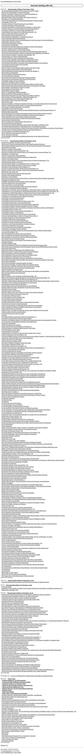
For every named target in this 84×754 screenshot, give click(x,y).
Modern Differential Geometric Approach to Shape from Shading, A (20, 71)
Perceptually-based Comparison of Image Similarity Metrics (18, 645)
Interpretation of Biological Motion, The (13, 344)
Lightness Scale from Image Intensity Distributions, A (16, 356)
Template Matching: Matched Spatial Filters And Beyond (17, 538)
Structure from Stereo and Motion (11, 525)
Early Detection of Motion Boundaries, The (13, 35)
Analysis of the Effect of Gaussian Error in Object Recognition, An (20, 14)
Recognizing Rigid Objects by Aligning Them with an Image (18, 470)
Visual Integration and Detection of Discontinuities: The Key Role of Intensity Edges (24, 568)
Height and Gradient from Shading (11, 325)
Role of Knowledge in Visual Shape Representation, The (17, 99)
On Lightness (5, 401)
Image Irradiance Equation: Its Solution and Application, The (18, 55)
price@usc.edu (7, 751)
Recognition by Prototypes (9, 463)
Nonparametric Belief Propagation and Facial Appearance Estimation (21, 638)
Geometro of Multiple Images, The (11, 710)
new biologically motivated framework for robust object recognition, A (21, 637)
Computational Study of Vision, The (11, 209)
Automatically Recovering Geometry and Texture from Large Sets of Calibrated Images (25, 582)
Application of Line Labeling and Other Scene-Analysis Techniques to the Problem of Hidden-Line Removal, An (32, 588)
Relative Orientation (7, 483)
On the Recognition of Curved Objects (12, 405)
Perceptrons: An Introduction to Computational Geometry (18, 729)
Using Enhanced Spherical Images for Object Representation (18, 553)
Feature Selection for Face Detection (12, 309)
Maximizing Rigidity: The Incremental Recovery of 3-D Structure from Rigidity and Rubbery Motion (29, 370)
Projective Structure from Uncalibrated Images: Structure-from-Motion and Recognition (26, 452)
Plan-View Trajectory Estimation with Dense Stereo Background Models (21, 442)
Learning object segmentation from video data (14, 629)
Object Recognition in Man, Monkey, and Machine (15, 728)
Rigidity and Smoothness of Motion (11, 491)
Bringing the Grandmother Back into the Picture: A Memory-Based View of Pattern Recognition (28, 178)
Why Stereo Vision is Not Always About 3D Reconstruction (18, 576)
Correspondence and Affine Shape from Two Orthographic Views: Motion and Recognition (27, 230)
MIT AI (2, 585)
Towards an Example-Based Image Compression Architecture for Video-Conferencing (25, 548)
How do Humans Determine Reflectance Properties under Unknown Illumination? (24, 624)
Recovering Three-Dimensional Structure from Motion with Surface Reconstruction (25, 475)
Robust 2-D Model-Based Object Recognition (14, 92)
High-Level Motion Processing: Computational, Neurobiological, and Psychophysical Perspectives (28, 715)
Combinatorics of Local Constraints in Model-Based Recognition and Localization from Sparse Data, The (30, 191)
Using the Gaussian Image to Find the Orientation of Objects (18, 556)
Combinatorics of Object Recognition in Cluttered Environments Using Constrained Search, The (28, 193)
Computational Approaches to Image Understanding (16, 203)
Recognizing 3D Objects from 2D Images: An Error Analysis (18, 467)
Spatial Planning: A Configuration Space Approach (15, 517)
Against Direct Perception (9, 147)
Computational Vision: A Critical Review (13, 212)
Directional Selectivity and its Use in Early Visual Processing (18, 268)
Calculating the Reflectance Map (11, 180)
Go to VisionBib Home (7, 1)
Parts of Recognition (7, 424)
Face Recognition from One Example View (13, 297)
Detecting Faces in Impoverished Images (13, 603)
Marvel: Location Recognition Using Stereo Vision (15, 367)
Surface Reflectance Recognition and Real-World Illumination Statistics (21, 118)
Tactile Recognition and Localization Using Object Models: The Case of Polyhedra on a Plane (27, 537)
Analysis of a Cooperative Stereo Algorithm (13, 155)
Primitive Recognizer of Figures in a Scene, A (14, 445)
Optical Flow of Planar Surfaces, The (12, 416)
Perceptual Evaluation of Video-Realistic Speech (15, 643)
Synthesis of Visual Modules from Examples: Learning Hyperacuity (20, 533)
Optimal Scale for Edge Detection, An (12, 418)
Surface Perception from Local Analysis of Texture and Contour (19, 117)
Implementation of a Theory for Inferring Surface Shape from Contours (21, 333)
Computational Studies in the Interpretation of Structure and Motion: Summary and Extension (28, 208)
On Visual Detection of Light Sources (12, 413)
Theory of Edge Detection (9, 540)
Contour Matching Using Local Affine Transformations (16, 227)
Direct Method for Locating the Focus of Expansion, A (16, 256)
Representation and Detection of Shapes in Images (16, 87)
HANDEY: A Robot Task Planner (10, 713)
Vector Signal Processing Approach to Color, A (14, 133)
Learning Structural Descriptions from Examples (15, 64)
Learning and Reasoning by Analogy (11, 351)
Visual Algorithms (6, 566)
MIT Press (3, 679)
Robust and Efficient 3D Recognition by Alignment (15, 94)
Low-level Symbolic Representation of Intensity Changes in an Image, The (22, 364)
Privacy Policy (17, 1)
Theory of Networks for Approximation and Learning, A (17, 121)
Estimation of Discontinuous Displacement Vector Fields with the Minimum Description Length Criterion (30, 281)
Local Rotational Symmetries (9, 66)
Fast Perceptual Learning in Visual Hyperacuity (14, 304)
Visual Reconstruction (8, 741)
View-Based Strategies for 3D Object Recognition (15, 563)
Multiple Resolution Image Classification (13, 635)
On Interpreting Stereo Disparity (10, 76)
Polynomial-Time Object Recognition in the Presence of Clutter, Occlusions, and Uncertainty (27, 444)
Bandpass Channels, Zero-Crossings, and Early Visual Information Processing (23, 170)
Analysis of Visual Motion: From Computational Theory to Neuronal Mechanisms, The (25, 160)
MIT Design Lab (5, 676)
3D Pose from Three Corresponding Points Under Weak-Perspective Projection (23, 144)
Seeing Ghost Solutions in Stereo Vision (12, 496)
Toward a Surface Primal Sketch (10, 546)
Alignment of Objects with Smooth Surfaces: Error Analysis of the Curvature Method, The (26, 152)
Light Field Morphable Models (10, 632)
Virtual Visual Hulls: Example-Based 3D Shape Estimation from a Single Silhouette (24, 671)
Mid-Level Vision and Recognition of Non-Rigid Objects (17, 69)
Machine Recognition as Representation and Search (16, 366)
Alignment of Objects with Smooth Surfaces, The (15, 151)
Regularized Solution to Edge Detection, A (13, 480)
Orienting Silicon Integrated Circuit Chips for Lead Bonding (18, 419)
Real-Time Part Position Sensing (10, 457)
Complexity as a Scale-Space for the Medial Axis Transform (18, 196)
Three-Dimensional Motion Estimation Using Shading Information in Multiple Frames (25, 125)
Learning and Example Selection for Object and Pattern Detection (20, 61)
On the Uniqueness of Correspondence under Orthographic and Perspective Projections (26, 410)
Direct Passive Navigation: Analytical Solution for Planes (17, 263)
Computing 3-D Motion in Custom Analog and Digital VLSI (17, 30)
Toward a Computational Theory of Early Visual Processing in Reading (21, 545)
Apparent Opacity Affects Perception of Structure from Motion (19, 165)
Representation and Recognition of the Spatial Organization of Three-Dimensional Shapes (26, 486)
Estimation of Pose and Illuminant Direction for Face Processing (19, 282)
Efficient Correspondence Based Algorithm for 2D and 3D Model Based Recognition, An (26, 278)
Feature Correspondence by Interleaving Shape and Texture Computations (22, 305)
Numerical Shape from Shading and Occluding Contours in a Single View (21, 393)
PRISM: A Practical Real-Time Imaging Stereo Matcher (16, 449)
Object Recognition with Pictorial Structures (14, 74)
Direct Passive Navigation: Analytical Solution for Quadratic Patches (20, 265)
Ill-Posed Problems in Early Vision (11, 330)
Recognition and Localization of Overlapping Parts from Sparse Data (20, 458)
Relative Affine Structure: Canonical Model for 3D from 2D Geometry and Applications (25, 481)
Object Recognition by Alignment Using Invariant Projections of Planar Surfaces (23, 395)
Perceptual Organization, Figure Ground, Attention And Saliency (19, 434)
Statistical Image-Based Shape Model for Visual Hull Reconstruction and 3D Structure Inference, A (29, 110)
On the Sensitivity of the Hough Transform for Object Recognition (20, 408)
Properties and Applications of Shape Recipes (14, 647)
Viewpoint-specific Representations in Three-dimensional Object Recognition (23, 564)
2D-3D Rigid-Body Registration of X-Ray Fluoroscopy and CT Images (20, 11)
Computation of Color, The (9, 22)
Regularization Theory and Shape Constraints (14, 478)
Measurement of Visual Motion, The (12, 372)
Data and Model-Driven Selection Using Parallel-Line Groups (18, 235)
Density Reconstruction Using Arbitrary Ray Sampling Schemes (19, 240)
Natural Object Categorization (10, 73)
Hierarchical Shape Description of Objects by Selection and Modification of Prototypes (25, 53)
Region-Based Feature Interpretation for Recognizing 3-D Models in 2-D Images (23, 86)
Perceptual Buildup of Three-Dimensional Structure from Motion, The (21, 432)
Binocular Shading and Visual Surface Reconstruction (16, 173)
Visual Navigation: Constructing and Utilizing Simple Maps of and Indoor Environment (25, 136)
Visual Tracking (6, 571)
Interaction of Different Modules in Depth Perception (16, 343)
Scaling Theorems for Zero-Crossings (12, 494)
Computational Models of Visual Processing (14, 701)
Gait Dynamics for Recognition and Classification (15, 619)
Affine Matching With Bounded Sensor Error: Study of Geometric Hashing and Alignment (26, 146)
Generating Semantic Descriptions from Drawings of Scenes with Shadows (22, 47)
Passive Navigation (7, 426)
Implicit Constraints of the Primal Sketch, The (14, 335)
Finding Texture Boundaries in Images (12, 43)
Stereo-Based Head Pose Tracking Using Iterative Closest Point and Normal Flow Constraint (27, 113)
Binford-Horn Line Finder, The (10, 172)
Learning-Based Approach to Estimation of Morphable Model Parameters (22, 353)
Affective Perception (7, 698)
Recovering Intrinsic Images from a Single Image (15, 653)
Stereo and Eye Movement (9, 520)
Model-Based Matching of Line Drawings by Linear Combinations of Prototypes (23, 374)
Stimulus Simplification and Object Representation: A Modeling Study (21, 666)
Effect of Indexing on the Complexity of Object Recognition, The (19, 276)
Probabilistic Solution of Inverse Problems (13, 81)
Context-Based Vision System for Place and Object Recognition (19, 598)
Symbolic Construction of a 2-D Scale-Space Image (15, 532)
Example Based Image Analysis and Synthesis (14, 284)
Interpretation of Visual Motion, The (12, 719)
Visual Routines (6, 569)
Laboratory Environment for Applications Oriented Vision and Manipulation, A (23, 348)
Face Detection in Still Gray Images (11, 295)
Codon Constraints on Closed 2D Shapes (13, 185)
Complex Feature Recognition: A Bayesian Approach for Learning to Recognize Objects (25, 194)
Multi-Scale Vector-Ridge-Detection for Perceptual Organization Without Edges (23, 385)
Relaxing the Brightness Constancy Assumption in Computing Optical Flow (22, 484)
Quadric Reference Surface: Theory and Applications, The (17, 454)
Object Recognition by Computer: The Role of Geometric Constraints (21, 726)
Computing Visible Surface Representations (14, 219)
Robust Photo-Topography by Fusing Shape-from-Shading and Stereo (21, 95)
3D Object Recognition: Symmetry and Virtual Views (16, 142)
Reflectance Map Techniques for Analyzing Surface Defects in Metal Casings (22, 84)
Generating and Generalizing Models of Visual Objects (17, 318)
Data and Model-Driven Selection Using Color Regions (16, 234)
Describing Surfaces (7, 242)
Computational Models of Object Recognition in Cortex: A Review (20, 206)
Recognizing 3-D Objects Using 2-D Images (13, 82)
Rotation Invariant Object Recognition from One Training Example (20, 658)
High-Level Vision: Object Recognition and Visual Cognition (18, 716)
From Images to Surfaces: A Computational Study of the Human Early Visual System (25, 706)
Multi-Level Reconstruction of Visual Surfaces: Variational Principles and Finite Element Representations (30, 383)
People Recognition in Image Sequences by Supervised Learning (19, 429)
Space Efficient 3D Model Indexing (11, 514)
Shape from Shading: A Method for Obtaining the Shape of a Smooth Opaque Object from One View (29, 104)
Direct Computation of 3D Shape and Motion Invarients (17, 253)
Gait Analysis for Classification (10, 45)
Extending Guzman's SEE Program (11, 291)
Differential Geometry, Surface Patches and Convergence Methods (20, 252)
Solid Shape (5, 734)
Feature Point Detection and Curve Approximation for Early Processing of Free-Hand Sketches (27, 40)
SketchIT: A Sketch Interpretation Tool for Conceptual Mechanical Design (22, 105)
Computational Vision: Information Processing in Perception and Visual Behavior (24, 703)
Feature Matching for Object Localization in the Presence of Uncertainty (21, 307)
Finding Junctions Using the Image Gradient (14, 312)
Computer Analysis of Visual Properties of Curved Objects (17, 24)
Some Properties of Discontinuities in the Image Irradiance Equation (20, 512)
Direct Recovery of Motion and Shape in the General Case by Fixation (21, 266)
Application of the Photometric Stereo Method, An (16, 167)
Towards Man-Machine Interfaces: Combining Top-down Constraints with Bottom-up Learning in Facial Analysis (32, 128)
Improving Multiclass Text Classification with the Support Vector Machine (22, 625)
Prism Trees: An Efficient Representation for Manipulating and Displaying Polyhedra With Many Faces (30, 447)
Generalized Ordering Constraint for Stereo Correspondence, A (19, 317)
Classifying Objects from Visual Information (14, 183)
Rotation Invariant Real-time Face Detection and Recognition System (20, 660)
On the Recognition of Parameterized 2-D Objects (15, 406)
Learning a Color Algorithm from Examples (13, 349)
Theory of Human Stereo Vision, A (11, 541)
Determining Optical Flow (9, 248)
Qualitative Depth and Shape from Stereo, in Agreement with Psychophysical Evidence (25, 455)
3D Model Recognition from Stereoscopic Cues (14, 697)
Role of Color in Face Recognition (11, 656)
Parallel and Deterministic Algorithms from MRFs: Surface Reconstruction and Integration (26, 423)
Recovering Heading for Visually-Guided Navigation (16, 473)
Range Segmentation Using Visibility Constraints (15, 648)
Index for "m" (4, 745)
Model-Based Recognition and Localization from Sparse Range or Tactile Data (23, 377)
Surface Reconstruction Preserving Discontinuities (15, 530)
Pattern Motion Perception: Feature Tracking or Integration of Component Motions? (25, 427)
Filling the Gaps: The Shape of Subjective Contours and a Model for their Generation (25, 310)
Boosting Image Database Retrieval (11, 175)
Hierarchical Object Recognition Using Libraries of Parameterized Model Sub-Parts (24, 51)
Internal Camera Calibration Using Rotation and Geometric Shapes (20, 60)
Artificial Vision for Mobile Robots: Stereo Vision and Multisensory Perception (23, 700)
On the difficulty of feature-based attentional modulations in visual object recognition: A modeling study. (31, 640)
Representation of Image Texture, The (12, 89)
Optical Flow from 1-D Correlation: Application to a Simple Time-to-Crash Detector (24, 414)
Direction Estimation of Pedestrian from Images (15, 604)
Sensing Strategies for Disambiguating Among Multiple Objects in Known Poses (23, 499)
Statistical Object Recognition (10, 112)
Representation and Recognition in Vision (13, 731)
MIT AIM (3, 593)
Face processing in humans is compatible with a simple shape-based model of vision (25, 614)
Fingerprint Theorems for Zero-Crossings (13, 313)
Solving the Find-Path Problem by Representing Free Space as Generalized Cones (24, 511)
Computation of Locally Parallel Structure (13, 198)
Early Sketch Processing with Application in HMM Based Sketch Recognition (22, 607)
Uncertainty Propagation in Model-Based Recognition (16, 551)
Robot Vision (5, 732)
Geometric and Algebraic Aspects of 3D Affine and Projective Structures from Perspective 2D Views (29, 320)
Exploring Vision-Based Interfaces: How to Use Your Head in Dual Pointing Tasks (24, 612)
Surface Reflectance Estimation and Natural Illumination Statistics (20, 668)
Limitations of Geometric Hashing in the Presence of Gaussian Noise (20, 357)
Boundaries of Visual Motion (9, 177)
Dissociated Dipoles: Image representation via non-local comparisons (21, 606)
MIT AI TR (3, 580)
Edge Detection (6, 274)
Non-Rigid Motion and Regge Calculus (12, 388)
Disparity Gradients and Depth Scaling (12, 269)
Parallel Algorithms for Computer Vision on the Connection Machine (20, 421)
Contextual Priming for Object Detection (13, 601)
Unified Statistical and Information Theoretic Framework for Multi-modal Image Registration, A (28, 669)
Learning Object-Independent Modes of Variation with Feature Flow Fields (22, 630)
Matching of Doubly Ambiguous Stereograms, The (15, 369)
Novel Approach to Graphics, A (10, 392)
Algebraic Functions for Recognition (11, 149)
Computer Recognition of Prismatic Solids (13, 25)
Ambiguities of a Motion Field (10, 154)
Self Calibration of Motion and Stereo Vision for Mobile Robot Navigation (22, 497)
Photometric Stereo (7, 437)
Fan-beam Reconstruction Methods (11, 300)
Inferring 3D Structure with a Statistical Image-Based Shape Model (20, 627)
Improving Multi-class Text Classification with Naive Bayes (17, 58)
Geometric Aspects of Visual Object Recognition (15, 48)
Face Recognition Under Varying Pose (12, 299)
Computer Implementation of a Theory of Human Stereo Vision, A (20, 216)
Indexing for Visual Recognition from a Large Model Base (17, 338)
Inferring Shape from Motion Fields (11, 341)
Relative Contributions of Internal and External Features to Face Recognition (23, 655)
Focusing (4, 315)
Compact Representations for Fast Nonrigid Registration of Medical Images (22, 20)
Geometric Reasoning (8, 708)
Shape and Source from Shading (10, 501)
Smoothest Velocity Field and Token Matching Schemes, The (18, 509)
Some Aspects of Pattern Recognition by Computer (16, 107)
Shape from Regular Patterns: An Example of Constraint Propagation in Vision (23, 502)
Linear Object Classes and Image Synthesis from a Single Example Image (21, 361)
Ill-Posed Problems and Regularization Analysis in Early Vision (18, 328)
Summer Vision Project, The (9, 528)
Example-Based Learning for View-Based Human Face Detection (19, 286)
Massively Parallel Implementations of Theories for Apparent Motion (21, 634)
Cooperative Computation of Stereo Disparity (14, 229)
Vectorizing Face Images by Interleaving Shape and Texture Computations (22, 559)
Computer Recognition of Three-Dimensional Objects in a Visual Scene (21, 27)
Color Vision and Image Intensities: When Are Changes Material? (19, 186)
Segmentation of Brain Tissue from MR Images (14, 100)
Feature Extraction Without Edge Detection (14, 38)
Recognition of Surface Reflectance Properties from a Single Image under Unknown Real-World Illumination (31, 650)
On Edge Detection (7, 400)
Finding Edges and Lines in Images (11, 42)
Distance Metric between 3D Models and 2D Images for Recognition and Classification (25, 271)
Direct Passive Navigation (9, 261)
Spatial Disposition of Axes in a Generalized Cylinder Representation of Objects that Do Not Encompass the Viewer (33, 515)
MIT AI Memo (4, 141)
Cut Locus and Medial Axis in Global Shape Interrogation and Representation (32, 676)
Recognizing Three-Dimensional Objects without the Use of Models (20, 471)
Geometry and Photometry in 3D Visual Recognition (16, 50)
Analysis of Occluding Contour (10, 159)
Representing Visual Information (11, 489)
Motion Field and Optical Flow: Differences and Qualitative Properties (21, 382)
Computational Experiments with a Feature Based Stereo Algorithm (20, 204)
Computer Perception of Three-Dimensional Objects (16, 217)
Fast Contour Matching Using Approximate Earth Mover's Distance (20, 616)
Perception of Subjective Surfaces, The (12, 431)
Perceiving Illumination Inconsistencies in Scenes (15, 642)
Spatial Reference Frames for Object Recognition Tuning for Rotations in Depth (23, 519)
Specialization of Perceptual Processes (12, 108)
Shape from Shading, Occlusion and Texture (14, 504)
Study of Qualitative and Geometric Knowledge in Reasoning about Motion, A (23, 115)
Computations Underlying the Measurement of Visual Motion (19, 214)
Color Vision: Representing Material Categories (15, 188)
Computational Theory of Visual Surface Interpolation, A (17, 211)
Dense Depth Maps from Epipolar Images (13, 238)
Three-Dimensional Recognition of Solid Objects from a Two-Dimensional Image (24, 126)
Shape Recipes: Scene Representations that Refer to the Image (19, 661)
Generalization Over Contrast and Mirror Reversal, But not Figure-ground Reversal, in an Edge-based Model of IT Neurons (35, 621)
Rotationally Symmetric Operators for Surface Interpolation (18, 493)
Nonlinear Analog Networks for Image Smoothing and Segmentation (20, 390)
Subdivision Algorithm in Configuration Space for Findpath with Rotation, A (22, 527)
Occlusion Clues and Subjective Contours (13, 396)
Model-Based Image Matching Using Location (14, 724)
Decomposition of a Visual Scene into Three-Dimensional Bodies (19, 237)
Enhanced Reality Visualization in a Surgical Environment (17, 37)
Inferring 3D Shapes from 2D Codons (12, 339)
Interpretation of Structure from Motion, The (14, 346)
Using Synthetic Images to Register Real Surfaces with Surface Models (21, 555)
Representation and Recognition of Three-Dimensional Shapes (19, 488)
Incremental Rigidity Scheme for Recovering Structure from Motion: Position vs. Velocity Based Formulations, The (33, 336)
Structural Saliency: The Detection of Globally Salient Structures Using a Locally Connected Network (29, 524)
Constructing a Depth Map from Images (13, 225)
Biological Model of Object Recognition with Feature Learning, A (19, 17)
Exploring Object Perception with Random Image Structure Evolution (21, 287)
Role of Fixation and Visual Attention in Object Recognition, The (19, 97)
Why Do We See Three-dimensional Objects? (14, 574)
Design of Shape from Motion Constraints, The (14, 33)
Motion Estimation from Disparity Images (13, 380)
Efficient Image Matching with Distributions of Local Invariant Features (21, 609)
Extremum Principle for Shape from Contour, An (15, 294)
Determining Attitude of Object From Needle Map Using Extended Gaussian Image (24, 245)
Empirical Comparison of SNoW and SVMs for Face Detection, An (20, 279)
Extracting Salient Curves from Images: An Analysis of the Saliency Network (22, 292)
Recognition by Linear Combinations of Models (15, 462)
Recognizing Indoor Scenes (9, 651)
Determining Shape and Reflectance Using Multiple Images (18, 250)
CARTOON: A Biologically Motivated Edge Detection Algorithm (19, 181)
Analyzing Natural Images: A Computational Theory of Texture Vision (21, 164)
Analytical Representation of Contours (12, 162)
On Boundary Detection (8, 398)
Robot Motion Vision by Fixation (10, 90)
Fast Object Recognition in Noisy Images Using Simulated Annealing (20, 302)
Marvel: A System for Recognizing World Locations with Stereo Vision (21, 68)
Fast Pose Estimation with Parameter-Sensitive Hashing (17, 617)
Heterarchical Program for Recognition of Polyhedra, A (17, 326)
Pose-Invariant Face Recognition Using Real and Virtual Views (18, 79)
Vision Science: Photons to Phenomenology (14, 737)
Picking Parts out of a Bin (8, 439)
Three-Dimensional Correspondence (12, 123)
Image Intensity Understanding (10, 331)
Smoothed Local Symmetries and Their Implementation (17, 507)
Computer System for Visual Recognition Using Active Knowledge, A (20, 29)
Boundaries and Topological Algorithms (12, 19)
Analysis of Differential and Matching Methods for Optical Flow (19, 157)
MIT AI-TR (3, 9)
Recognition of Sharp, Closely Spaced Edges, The (15, 465)
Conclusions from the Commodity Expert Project (15, 221)
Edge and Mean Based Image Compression (13, 273)
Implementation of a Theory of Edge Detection (14, 56)
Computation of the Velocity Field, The (12, 199)
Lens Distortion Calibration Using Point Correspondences (17, 354)
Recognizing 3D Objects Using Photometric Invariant (16, 468)
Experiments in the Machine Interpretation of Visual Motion (18, 705)
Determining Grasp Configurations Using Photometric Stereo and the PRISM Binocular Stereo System (29, 247)
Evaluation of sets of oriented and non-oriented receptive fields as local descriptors (25, 611)
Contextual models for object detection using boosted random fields (20, 599)
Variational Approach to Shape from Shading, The (15, 558)
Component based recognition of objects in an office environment (20, 596)
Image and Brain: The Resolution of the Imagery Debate (17, 718)
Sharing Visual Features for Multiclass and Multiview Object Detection (21, 665)
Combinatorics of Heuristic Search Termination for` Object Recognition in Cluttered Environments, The (30, 190)
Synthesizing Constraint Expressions (11, 535)
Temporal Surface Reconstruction (11, 120)
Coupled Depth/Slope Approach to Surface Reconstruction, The (19, 32)
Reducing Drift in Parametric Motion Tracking (14, 476)
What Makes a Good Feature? (10, 572)
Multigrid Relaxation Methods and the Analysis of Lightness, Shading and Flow (23, 387)
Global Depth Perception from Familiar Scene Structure (17, 622)
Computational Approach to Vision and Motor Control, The (18, 201)
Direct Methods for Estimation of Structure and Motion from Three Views (22, 258)
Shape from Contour (7, 102)
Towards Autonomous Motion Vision (12, 550)
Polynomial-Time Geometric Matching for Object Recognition (19, 77)
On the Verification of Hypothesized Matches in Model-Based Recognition (22, 411)
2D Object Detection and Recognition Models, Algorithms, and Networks (22, 695)
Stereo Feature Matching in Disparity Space (14, 522)
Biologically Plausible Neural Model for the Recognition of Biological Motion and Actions (26, 594)
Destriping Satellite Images (9, 243)
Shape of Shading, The (8, 506)
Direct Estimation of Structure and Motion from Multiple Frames (19, 255)
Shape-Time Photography (9, 663)
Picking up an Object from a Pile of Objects (13, 440)
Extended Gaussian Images (9, 289)
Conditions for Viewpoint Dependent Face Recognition (17, 222)
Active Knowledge (7, 587)
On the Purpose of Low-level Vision (11, 403)
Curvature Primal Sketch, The (10, 232)
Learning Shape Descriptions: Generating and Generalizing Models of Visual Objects (25, 63)
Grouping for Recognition (9, 323)
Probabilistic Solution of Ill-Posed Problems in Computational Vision (20, 450)
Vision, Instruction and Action (10, 134)
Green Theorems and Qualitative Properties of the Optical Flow (19, 322)
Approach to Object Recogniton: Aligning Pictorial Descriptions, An (20, 168)
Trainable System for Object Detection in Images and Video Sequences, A (22, 130)
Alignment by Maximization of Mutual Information (16, 12)
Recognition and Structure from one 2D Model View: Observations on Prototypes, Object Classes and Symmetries (33, 460)
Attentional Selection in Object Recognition (14, 16)
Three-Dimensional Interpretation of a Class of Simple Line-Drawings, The (22, 543)
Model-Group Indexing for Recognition (12, 379)
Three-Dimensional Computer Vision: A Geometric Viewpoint (18, 736)
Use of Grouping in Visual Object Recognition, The (15, 131)
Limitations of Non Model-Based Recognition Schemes (17, 359)
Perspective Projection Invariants (11, 436)
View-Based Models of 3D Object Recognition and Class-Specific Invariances (22, 561)
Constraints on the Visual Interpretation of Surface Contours (18, 224)
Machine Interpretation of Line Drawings (13, 721)
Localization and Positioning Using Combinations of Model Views (19, 362)
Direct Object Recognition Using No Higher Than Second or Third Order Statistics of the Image (27, 260)
